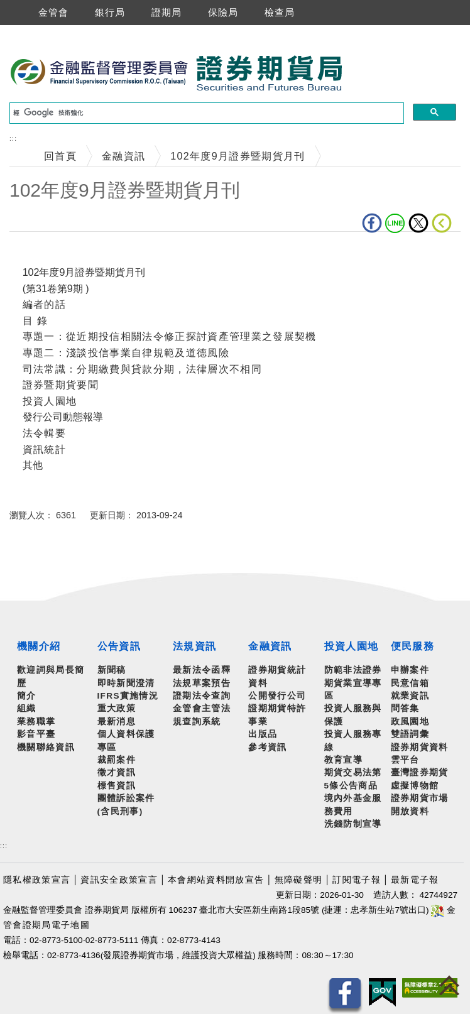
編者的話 (44, 304)
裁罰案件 (116, 760)
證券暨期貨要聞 (61, 384)
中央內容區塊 (42, 251)
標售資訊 (116, 785)
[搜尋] (205, 113)
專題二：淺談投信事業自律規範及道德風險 (126, 352)
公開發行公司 (277, 696)
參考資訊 (267, 747)
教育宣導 (343, 760)
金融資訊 (123, 156)
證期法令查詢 (202, 696)
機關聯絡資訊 (46, 747)
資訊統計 (44, 449)
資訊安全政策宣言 (119, 880)
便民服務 (412, 646)
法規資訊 (194, 646)
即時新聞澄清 (126, 683)
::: (13, 138)
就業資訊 (410, 696)
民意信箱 (410, 683)
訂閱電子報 (356, 880)
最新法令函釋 (202, 670)
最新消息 (116, 721)
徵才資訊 (116, 772)
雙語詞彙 (410, 734)
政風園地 (410, 721)
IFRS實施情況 (128, 696)
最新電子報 (415, 880)
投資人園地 (50, 401)
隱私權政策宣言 (36, 880)
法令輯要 (44, 433)
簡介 (26, 696)
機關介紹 (38, 646)
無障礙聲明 (299, 880)
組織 (26, 708)
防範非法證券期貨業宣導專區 (353, 683)
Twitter (418, 223)
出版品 (262, 734)
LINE (395, 223)
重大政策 (116, 708)
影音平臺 (36, 734)
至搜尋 (360, 73)
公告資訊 (119, 646)
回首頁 (60, 156)
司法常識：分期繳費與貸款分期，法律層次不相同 (142, 369)
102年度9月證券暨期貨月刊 (237, 156)
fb (372, 223)
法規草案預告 (202, 683)
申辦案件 (410, 670)
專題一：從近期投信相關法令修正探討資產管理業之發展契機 (170, 336)
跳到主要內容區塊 (43, 31)
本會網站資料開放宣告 (216, 880)
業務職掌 (36, 721)
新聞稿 (111, 670)
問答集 (405, 708)
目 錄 (35, 320)
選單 (11, 12)
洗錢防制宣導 (353, 824)
